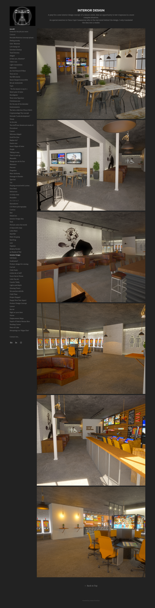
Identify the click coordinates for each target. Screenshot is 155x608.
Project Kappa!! (15, 297)
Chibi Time (13, 294)
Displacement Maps (16, 318)
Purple (12, 149)
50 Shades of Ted (15, 252)
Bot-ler (12, 309)
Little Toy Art (14, 279)
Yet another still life (16, 291)
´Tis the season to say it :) (18, 89)
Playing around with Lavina (19, 186)
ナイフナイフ (14, 201)
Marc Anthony (15, 173)
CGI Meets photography (18, 207)
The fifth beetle (15, 77)
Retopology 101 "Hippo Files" (19, 330)
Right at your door (16, 312)
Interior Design (15, 255)
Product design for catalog (19, 264)
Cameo (12, 131)
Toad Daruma (14, 53)
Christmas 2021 (15, 101)
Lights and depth (16, 285)
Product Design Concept (18, 303)
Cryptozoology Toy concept (19, 113)
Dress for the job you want (19, 32)
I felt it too (13, 62)
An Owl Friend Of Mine (18, 71)
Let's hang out (15, 47)
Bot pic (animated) (16, 83)
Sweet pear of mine (16, 92)
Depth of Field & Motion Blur (20, 321)
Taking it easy (14, 152)
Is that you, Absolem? (17, 59)
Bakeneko (13, 68)
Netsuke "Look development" (20, 116)
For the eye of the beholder (19, 104)
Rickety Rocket (15, 249)
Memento (13, 164)
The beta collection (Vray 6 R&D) (21, 110)
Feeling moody (15, 41)
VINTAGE (13, 258)
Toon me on (14, 74)
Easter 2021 (13, 143)
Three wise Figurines (17, 98)
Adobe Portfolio (95, 601)
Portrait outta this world (18, 225)
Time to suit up (15, 155)
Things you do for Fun (17, 161)
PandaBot (13, 198)
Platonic (13, 167)
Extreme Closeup (16, 50)
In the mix (13, 122)
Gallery (12, 29)
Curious (12, 210)
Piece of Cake (14, 327)
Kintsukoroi (14, 204)
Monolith (13, 158)
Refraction (13, 192)
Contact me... (14, 337)
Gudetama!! (14, 261)
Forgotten (13, 170)
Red (11, 213)
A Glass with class (16, 228)
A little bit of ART (16, 273)
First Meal (13, 189)
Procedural (13, 128)
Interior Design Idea (17, 219)
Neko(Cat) (13, 216)
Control (12, 35)
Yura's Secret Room (16, 276)
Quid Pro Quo (14, 137)
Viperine (13, 246)
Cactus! (12, 267)
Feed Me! (13, 234)
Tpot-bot (13, 180)
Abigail (12, 56)
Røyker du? (14, 140)
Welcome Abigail (15, 134)
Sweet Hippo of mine (17, 146)
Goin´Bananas (15, 44)
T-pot (11, 86)
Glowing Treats (15, 288)
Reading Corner (15, 324)
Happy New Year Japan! (18, 300)
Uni (11, 183)
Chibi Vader (14, 270)
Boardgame (14, 95)
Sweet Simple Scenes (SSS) (19, 80)
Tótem (12, 119)
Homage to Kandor (16, 177)
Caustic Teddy (15, 282)
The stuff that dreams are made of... (22, 125)
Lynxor (12, 306)
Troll (11, 222)
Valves (12, 315)
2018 (11, 243)
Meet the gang (15, 237)
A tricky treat (14, 195)
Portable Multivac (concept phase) (21, 38)
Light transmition (16, 65)
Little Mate (13, 231)
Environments (15, 107)
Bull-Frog (13, 240)
